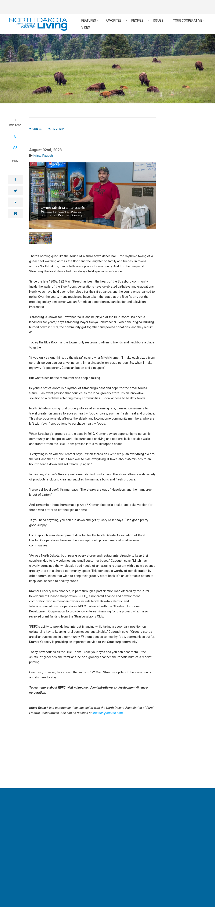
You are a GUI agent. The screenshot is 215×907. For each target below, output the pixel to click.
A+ (15, 147)
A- (15, 136)
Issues (158, 20)
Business (36, 129)
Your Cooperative (187, 20)
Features (88, 20)
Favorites (114, 20)
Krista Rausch (43, 156)
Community (57, 129)
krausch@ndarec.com (108, 713)
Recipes (137, 20)
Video (85, 27)
